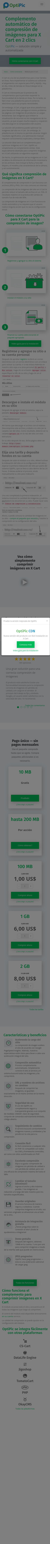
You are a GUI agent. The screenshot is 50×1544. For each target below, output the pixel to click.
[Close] (47, 620)
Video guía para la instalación (25, 650)
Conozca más (25, 644)
